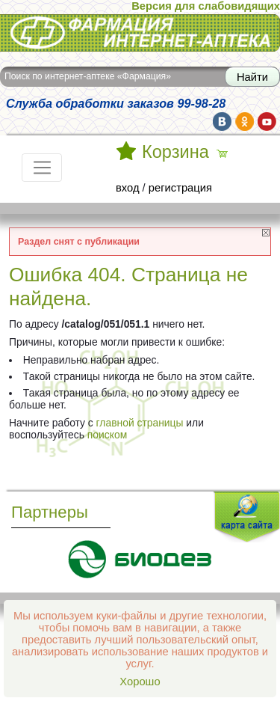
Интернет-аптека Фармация (140, 32)
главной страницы (140, 423)
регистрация (180, 188)
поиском (107, 435)
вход (128, 188)
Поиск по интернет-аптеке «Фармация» (87, 76)
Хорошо (139, 682)
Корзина (175, 152)
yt (267, 121)
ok (244, 121)
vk (222, 121)
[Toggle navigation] (42, 167)
